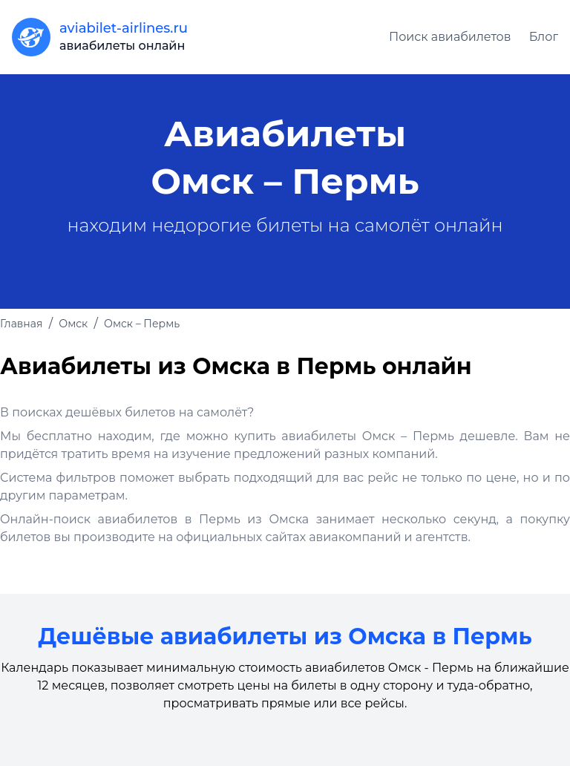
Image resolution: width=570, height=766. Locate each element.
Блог (543, 37)
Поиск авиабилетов (450, 37)
